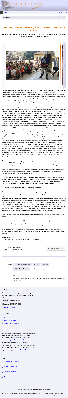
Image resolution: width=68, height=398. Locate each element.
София (36, 264)
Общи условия (6, 317)
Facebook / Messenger (10, 366)
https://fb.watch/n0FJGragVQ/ (52, 223)
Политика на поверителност (10, 323)
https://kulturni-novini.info (17, 340)
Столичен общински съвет (22, 264)
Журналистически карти (9, 307)
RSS (5, 376)
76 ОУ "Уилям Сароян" (21, 269)
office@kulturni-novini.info (12, 361)
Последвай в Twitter (10, 371)
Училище (45, 264)
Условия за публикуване (9, 320)
